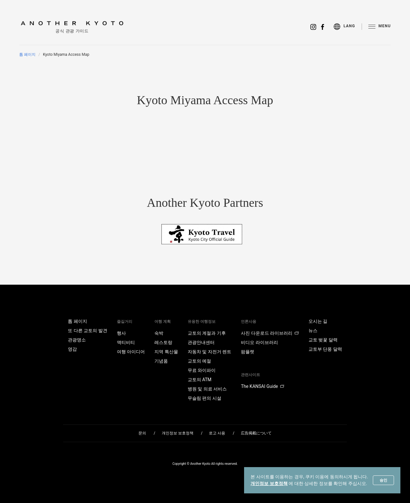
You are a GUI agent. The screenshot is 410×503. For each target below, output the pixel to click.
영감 (72, 349)
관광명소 (77, 340)
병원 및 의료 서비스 (207, 389)
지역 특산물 (166, 351)
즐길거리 (124, 321)
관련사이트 (250, 375)
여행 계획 (162, 321)
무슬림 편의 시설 (204, 398)
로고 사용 (217, 433)
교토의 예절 (199, 361)
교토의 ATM (199, 379)
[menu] (348, 26)
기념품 (161, 361)
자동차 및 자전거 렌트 (209, 351)
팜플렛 (247, 351)
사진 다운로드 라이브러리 (270, 333)
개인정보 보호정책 (268, 483)
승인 (383, 480)
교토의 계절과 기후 (207, 333)
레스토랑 (163, 342)
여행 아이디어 (131, 351)
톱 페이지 (27, 54)
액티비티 (126, 342)
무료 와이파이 (202, 370)
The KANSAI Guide (262, 386)
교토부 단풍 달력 (325, 349)
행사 (121, 333)
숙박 (158, 333)
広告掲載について (256, 433)
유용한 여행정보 (202, 321)
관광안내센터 (201, 342)
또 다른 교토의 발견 (87, 330)
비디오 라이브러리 (259, 342)
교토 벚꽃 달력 (323, 340)
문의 (142, 433)
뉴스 (312, 330)
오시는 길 (317, 321)
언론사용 (248, 321)
